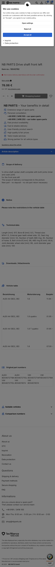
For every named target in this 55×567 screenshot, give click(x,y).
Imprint (8, 40)
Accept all (27, 35)
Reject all (27, 29)
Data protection (11, 43)
